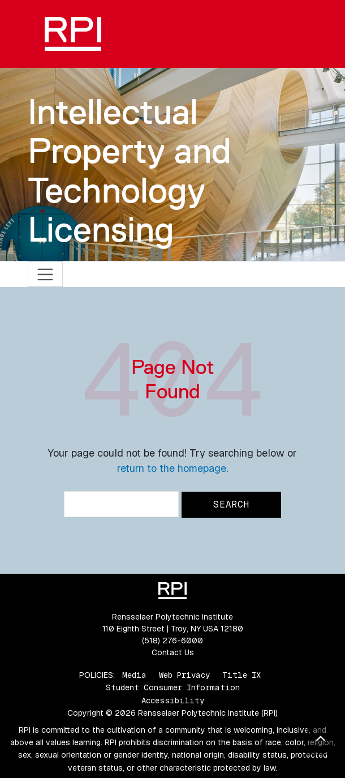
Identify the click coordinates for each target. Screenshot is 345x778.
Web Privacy (184, 675)
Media (134, 675)
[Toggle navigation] (45, 274)
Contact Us (173, 652)
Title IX (241, 675)
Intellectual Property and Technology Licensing (129, 170)
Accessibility (172, 700)
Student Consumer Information (173, 687)
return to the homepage (171, 468)
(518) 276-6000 (172, 640)
